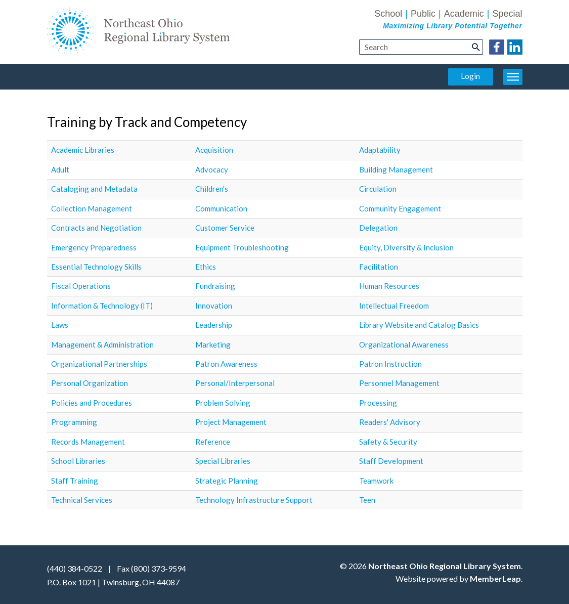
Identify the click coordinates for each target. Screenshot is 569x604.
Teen (367, 499)
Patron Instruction (390, 363)
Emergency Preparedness (94, 247)
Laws (59, 324)
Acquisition (214, 149)
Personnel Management (399, 382)
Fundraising (215, 285)
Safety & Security (388, 441)
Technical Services (81, 499)
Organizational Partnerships (99, 363)
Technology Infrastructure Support (254, 499)
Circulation (378, 188)
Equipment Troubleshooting (242, 247)
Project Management (231, 421)
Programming (74, 421)
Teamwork (376, 480)
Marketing (213, 344)
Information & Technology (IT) (102, 305)
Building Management (396, 169)
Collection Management (91, 208)
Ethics (205, 266)
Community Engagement (400, 208)
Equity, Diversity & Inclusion (406, 247)
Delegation (378, 227)
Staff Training (74, 480)
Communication (221, 208)
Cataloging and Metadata (94, 188)
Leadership (213, 324)
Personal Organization (89, 382)
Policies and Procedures (91, 402)
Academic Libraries (82, 149)
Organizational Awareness (404, 344)
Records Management (88, 441)
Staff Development (391, 460)
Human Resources (389, 285)
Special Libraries (222, 460)
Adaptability (380, 149)
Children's (211, 188)
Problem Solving (222, 402)
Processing (378, 402)
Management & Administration (102, 344)
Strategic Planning (226, 480)
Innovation (213, 305)
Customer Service (224, 227)
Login (470, 75)
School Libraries (78, 460)
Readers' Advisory (389, 421)
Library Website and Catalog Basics (419, 324)
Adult (60, 169)
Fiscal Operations (81, 285)
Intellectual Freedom (394, 305)
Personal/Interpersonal (235, 382)
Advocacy (211, 169)
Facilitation (378, 266)
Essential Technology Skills (96, 266)
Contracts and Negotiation (96, 227)
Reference (212, 441)
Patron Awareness (226, 363)
